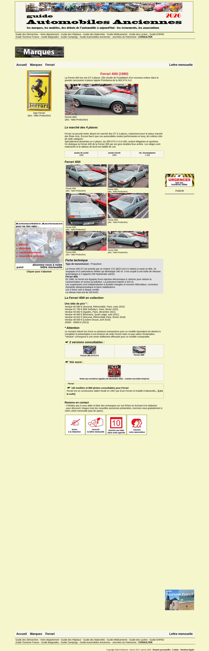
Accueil (21, 64)
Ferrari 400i (139, 354)
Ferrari (50, 64)
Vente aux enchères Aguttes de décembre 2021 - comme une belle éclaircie (114, 377)
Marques (36, 64)
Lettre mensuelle (181, 64)
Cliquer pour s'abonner (39, 270)
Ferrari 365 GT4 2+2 (89, 354)
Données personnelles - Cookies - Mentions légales (173, 650)
